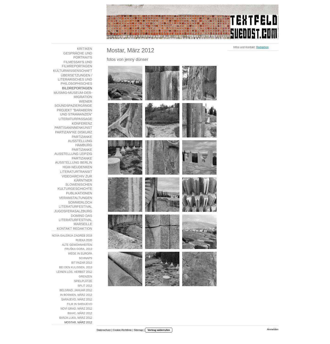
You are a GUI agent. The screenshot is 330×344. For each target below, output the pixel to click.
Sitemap (138, 330)
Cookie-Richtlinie (122, 330)
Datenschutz (104, 330)
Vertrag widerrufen (159, 330)
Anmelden (272, 329)
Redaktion (262, 47)
